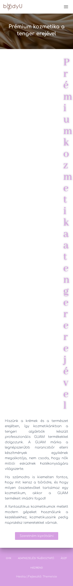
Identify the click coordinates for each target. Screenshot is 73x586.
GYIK (8, 558)
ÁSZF (64, 558)
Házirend (36, 567)
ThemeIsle (50, 576)
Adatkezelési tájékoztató (36, 558)
